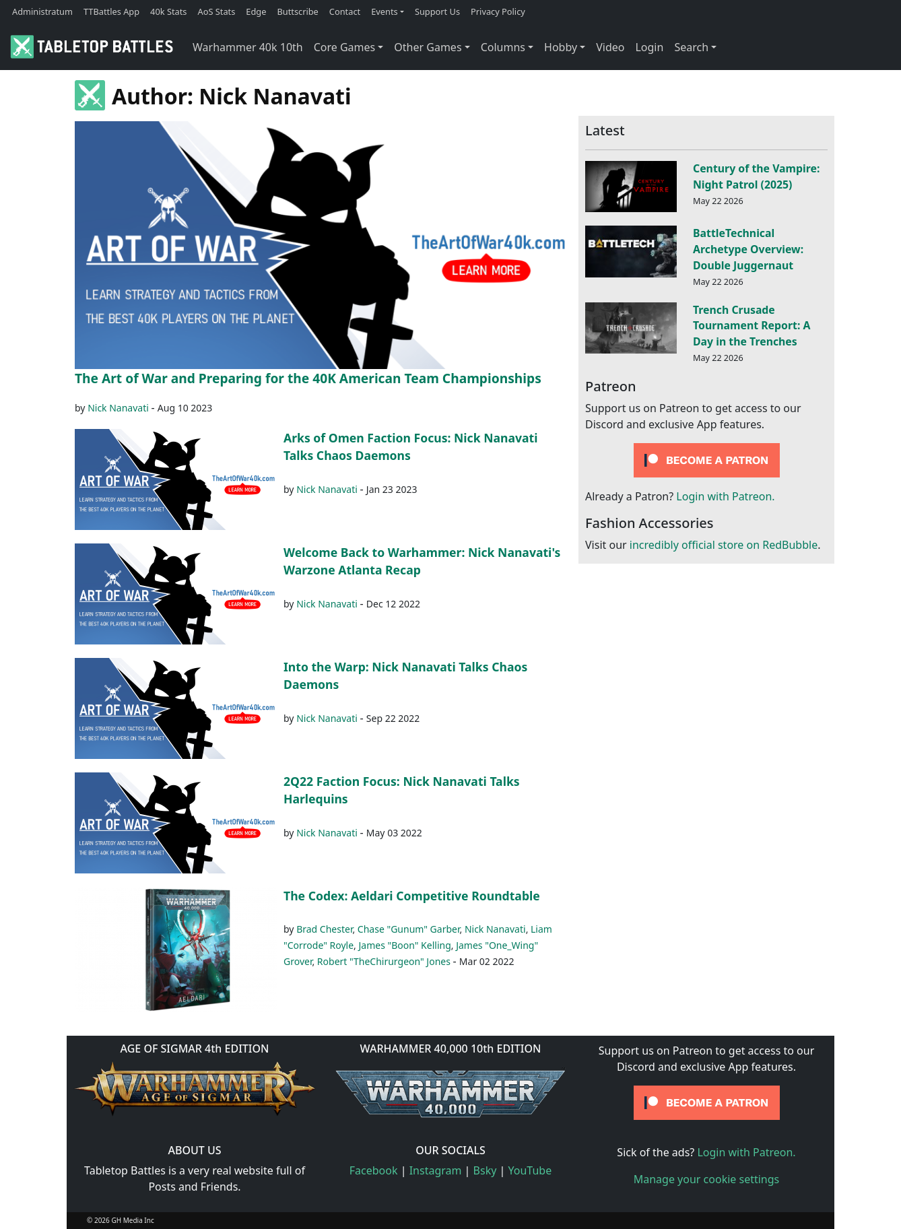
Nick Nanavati (118, 407)
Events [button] (384, 11)
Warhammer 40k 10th (248, 47)
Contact (344, 11)
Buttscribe (297, 11)
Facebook (373, 1170)
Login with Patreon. (725, 496)
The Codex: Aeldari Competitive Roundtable (411, 896)
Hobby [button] (560, 47)
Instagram (435, 1170)
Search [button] (691, 47)
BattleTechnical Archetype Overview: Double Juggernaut (748, 249)
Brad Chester (324, 929)
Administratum (42, 11)
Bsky (485, 1170)
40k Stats (168, 11)
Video (610, 47)
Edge (256, 11)
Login (649, 47)
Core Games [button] (345, 47)
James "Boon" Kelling (404, 945)
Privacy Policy (498, 11)
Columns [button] (503, 47)
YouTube (530, 1170)
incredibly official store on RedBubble (723, 544)
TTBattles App (111, 11)
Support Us (437, 11)
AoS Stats (216, 11)
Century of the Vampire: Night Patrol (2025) (756, 176)
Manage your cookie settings (707, 1179)
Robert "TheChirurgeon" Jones (383, 961)
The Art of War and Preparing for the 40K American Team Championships (308, 378)
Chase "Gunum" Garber (409, 929)
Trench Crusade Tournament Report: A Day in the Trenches (751, 326)
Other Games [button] (427, 47)
